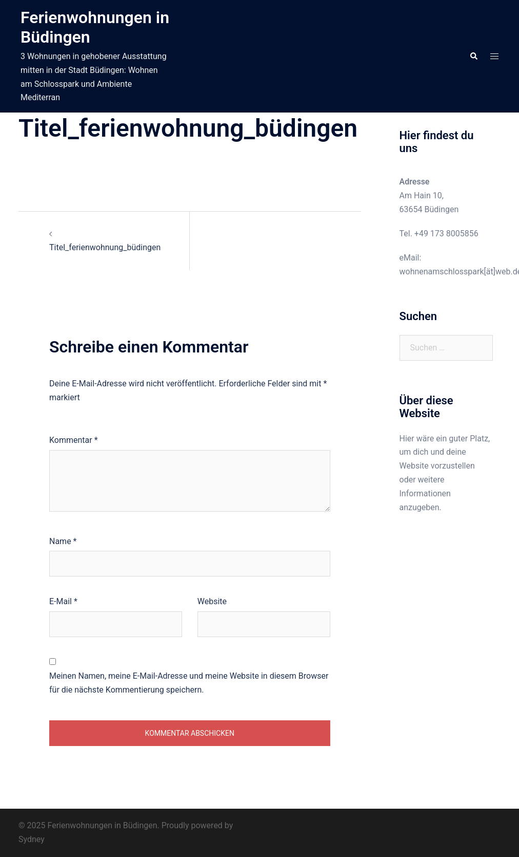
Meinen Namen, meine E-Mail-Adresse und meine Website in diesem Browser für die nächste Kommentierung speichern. (188, 683)
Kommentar (73, 440)
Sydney (31, 839)
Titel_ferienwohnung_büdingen (105, 247)
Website (212, 601)
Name (63, 541)
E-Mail (63, 601)
